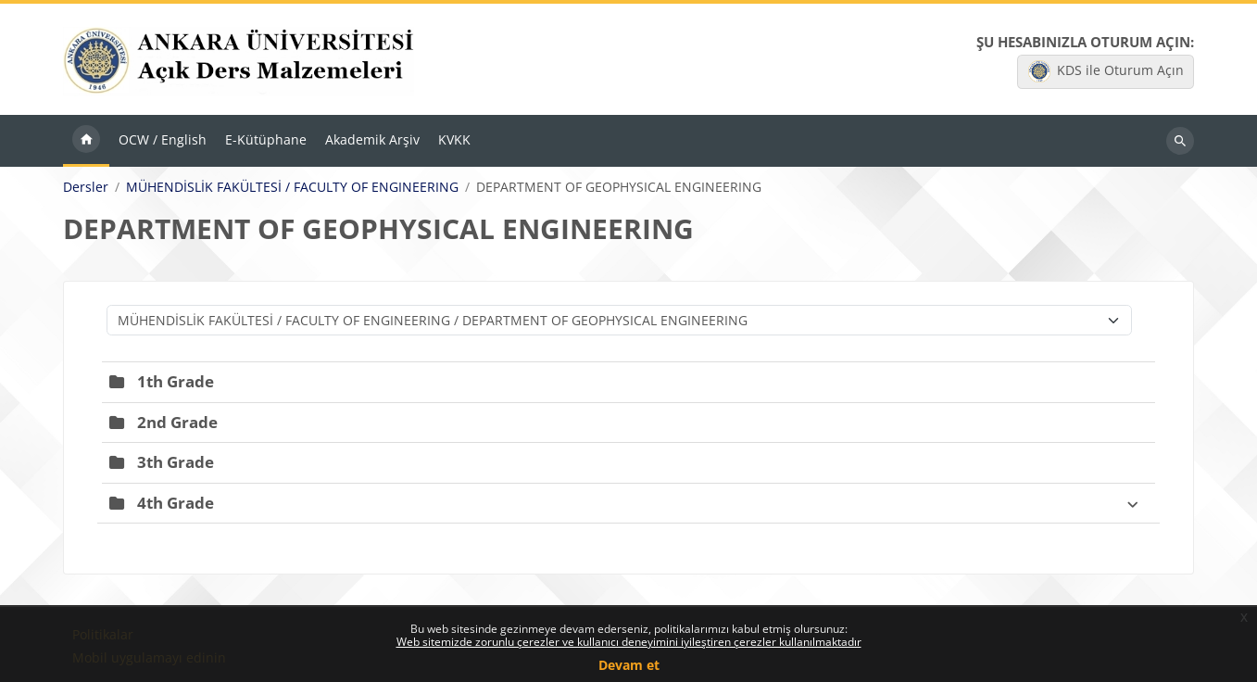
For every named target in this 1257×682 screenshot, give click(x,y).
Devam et (629, 665)
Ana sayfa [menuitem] (86, 141)
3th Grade (175, 462)
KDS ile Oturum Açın (1106, 71)
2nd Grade (177, 422)
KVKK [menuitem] (454, 139)
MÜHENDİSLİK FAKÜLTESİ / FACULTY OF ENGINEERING (292, 187)
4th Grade (175, 502)
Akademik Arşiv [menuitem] (372, 139)
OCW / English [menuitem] (163, 139)
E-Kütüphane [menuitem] (266, 139)
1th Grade (175, 381)
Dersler (85, 187)
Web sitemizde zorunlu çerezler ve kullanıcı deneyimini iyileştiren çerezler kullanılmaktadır (628, 642)
